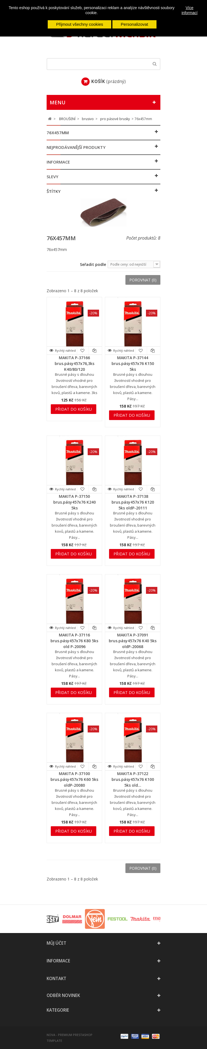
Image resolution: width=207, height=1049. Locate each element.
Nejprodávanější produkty (76, 147)
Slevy (52, 176)
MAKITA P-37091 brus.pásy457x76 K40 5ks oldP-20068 (132, 640)
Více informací (189, 10)
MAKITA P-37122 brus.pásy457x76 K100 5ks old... (133, 779)
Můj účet (56, 943)
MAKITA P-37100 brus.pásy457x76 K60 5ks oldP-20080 (74, 779)
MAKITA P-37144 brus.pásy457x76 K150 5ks (133, 363)
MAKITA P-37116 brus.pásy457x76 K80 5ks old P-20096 (74, 640)
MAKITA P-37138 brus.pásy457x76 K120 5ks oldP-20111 (133, 502)
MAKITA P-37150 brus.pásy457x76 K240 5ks (74, 502)
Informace (58, 162)
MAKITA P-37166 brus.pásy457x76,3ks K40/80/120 (74, 363)
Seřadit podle (93, 264)
